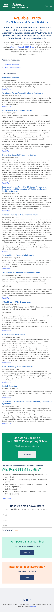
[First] (27, 515)
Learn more (6, 499)
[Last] (27, 520)
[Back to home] (15, 5)
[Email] (27, 525)
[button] (46, 5)
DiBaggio (33, 606)
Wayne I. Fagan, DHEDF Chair (22, 47)
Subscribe (7, 530)
